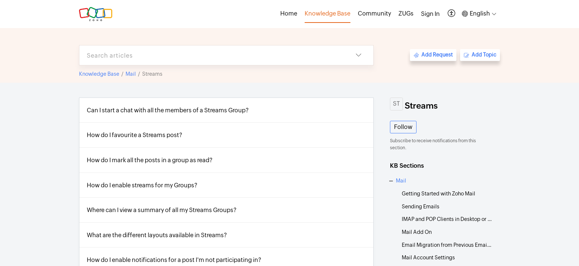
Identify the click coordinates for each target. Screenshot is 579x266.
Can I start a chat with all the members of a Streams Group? (168, 110)
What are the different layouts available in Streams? (157, 235)
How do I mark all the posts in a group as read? (150, 160)
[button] (451, 14)
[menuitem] (430, 14)
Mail (131, 74)
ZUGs (406, 13)
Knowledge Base (99, 74)
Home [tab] (288, 13)
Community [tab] (374, 13)
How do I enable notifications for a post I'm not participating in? (174, 259)
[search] (211, 55)
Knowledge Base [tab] (327, 13)
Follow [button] (403, 126)
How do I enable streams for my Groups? (142, 185)
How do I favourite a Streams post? (134, 135)
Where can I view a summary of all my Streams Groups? (162, 210)
